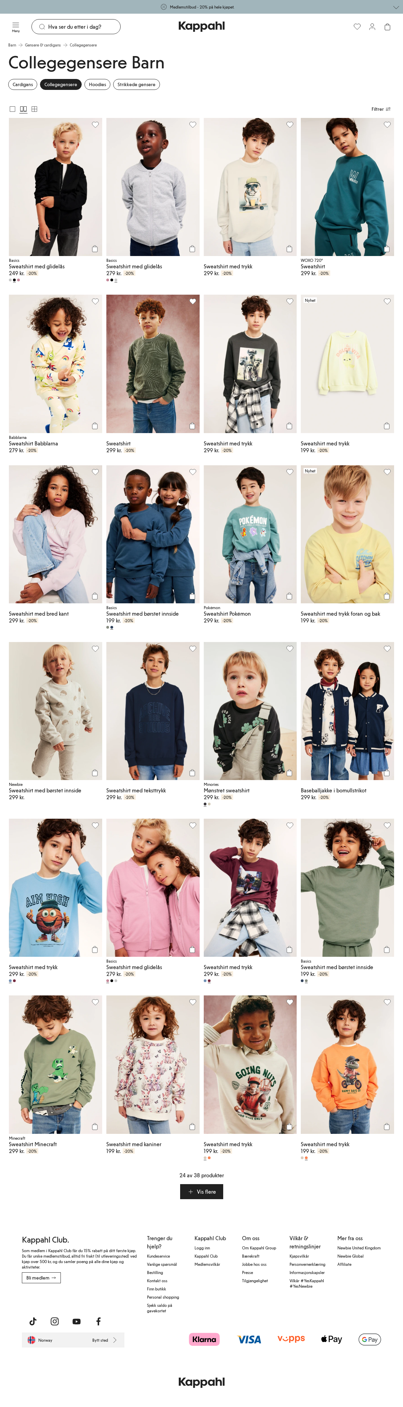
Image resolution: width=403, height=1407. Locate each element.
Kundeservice (158, 1256)
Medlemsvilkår (207, 1264)
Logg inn (202, 1247)
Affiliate (344, 1264)
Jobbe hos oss (254, 1264)
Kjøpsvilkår (299, 1256)
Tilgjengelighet (255, 1280)
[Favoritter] (357, 26)
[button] (201, 1191)
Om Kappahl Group (259, 1247)
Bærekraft (250, 1256)
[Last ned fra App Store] (42, 1298)
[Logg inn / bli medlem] (372, 26)
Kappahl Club (206, 1256)
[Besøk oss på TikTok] (32, 1321)
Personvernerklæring (307, 1264)
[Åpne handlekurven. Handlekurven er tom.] (387, 26)
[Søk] (84, 26)
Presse (247, 1272)
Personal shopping (163, 1297)
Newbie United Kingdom (359, 1247)
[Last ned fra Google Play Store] (87, 1298)
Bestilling (155, 1272)
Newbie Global (350, 1256)
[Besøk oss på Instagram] (54, 1321)
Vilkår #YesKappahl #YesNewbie (307, 1283)
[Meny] (15, 26)
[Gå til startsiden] (202, 27)
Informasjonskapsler (307, 1272)
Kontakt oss (157, 1280)
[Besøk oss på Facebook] (98, 1321)
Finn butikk (156, 1288)
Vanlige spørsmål (162, 1264)
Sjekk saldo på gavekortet (159, 1308)
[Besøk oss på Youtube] (76, 1321)
